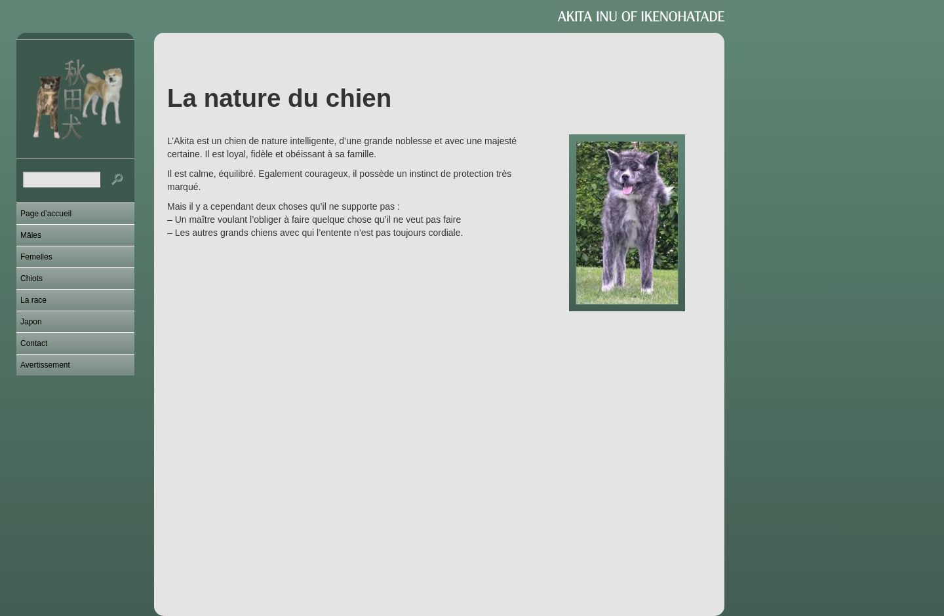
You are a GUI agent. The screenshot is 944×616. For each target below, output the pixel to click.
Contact (33, 343)
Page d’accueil (45, 213)
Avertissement (45, 365)
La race (33, 300)
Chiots (31, 278)
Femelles (36, 256)
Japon (31, 321)
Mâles (30, 235)
